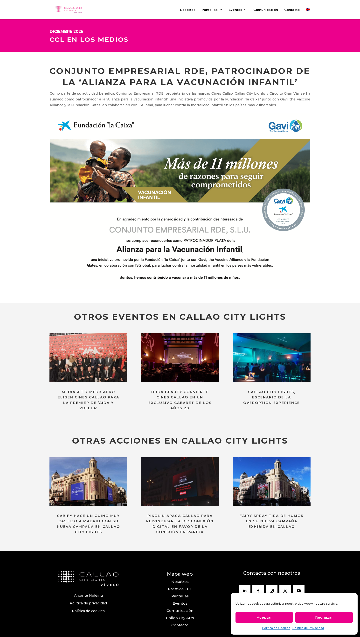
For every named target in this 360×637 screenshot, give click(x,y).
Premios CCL (180, 589)
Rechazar (324, 617)
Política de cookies (88, 611)
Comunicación (265, 10)
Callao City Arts (180, 618)
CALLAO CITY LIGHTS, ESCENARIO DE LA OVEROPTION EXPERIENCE (271, 397)
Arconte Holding (88, 595)
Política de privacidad (88, 603)
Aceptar (264, 617)
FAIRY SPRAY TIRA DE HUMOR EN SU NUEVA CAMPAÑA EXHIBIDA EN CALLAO (272, 521)
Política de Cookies (276, 628)
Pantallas (210, 10)
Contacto (292, 10)
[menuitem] (308, 13)
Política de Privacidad (308, 628)
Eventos (235, 10)
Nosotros (187, 10)
